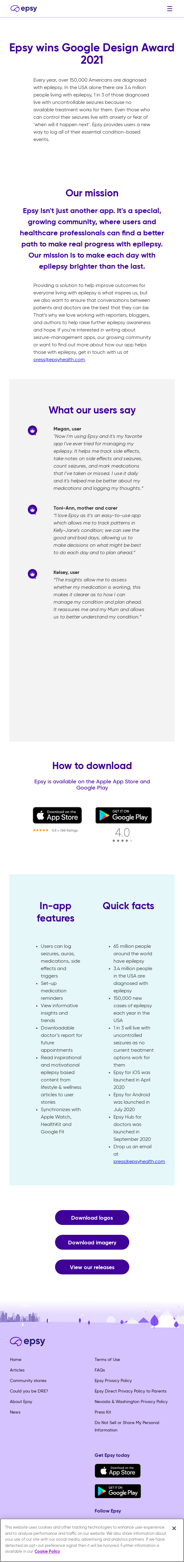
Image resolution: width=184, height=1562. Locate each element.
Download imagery (92, 1243)
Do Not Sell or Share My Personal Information (127, 1426)
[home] (22, 8)
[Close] (174, 1528)
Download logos (92, 1218)
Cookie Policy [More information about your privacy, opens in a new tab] (47, 1552)
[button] (170, 8)
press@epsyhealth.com (59, 359)
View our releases (92, 1267)
